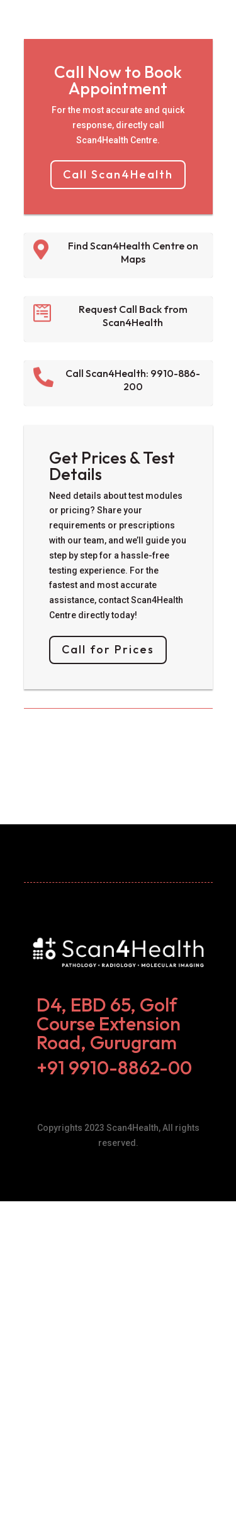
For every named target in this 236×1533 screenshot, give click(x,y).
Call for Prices (108, 649)
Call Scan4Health (118, 174)
